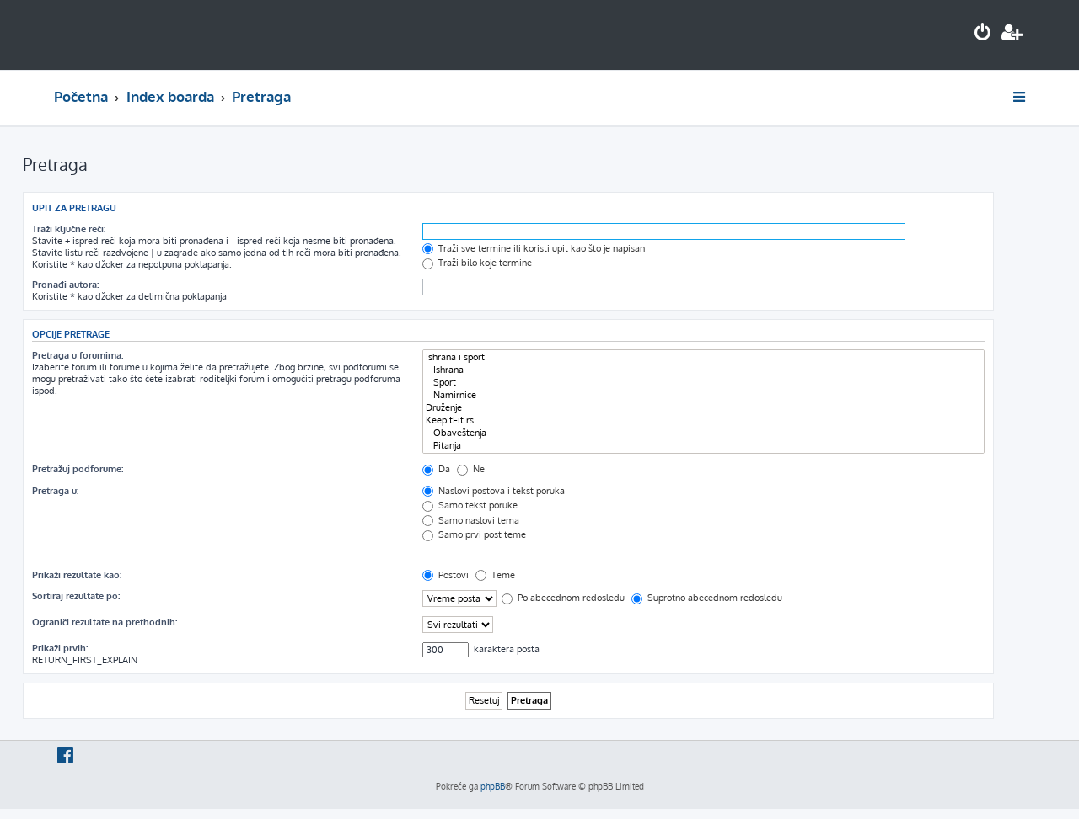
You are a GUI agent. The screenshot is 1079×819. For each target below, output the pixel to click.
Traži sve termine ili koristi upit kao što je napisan (533, 248)
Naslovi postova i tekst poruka (493, 491)
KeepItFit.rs (703, 420)
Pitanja (703, 445)
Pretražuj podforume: (77, 469)
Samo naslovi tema (470, 520)
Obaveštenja (703, 433)
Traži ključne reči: (68, 229)
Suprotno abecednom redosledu (706, 598)
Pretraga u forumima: (77, 355)
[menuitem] (983, 34)
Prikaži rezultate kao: (76, 575)
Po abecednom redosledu (563, 598)
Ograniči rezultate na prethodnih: (104, 622)
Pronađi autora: (65, 284)
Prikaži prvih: (60, 648)
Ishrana (703, 370)
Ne (471, 469)
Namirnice (703, 395)
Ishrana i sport (703, 357)
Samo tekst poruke (470, 505)
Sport (703, 382)
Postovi (445, 575)
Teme (495, 575)
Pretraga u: (55, 491)
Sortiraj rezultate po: (76, 596)
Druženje (703, 408)
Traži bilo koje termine (477, 263)
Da (436, 469)
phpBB (492, 786)
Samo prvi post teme (474, 534)
